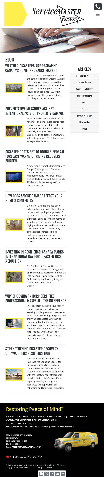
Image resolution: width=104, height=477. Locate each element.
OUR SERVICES (22, 417)
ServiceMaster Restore (16, 426)
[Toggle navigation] (98, 15)
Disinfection (84, 122)
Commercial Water (84, 89)
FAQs (66, 417)
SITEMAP (9, 423)
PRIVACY (18, 423)
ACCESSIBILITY (31, 423)
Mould (84, 102)
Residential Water (84, 76)
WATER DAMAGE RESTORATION (19, 420)
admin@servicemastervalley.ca (26, 447)
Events (84, 109)
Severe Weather (84, 115)
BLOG (72, 417)
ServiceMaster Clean (38, 426)
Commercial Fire (84, 96)
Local (84, 129)
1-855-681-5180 (16, 444)
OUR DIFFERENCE (54, 417)
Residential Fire (84, 82)
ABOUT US (10, 417)
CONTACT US (82, 417)
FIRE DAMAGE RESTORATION (45, 420)
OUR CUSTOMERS (38, 417)
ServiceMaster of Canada (62, 426)
